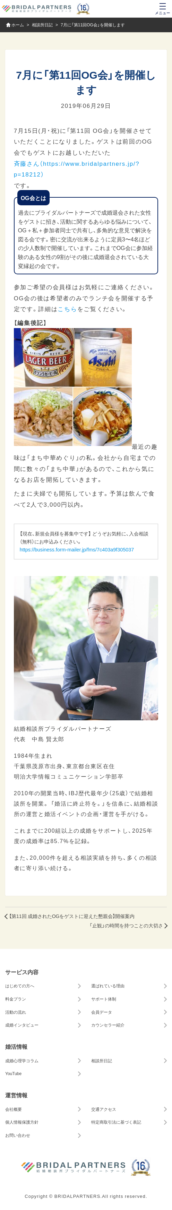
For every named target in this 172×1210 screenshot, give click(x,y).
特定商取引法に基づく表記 (116, 1122)
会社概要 (13, 1109)
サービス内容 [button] (21, 972)
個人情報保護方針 (21, 1122)
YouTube (13, 1073)
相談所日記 (101, 1060)
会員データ (101, 1012)
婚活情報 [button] (16, 1046)
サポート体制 (103, 999)
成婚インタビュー (21, 1025)
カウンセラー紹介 (107, 1025)
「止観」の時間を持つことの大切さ (126, 925)
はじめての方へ (19, 985)
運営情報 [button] (16, 1095)
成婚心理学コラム (21, 1060)
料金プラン (15, 999)
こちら (67, 308)
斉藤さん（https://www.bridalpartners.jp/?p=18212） (77, 169)
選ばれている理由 (107, 985)
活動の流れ (15, 1012)
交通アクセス (103, 1109)
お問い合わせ (17, 1135)
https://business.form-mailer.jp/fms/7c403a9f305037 (77, 549)
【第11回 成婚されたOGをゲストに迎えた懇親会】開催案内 (72, 916)
